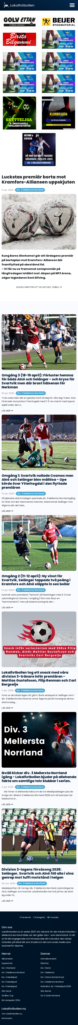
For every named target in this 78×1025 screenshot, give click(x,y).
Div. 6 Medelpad (9, 986)
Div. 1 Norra (46, 968)
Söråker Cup (7, 995)
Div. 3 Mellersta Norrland (29, 189)
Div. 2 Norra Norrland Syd (52, 977)
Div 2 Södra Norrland (50, 995)
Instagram (39, 917)
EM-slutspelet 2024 (11, 1000)
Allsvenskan (7, 958)
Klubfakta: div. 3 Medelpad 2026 (56, 986)
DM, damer (46, 991)
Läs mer (7, 410)
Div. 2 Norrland (8, 968)
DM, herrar (6, 991)
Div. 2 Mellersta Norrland (52, 981)
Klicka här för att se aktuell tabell (39, 287)
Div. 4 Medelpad (9, 977)
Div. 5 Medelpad (9, 981)
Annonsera (7, 1018)
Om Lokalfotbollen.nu (12, 1013)
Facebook (25, 917)
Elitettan (45, 963)
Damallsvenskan (48, 958)
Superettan (7, 963)
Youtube (52, 917)
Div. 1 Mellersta (47, 972)
